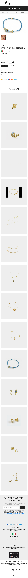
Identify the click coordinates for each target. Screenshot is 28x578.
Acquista (4, 65)
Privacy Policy (9, 563)
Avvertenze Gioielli (16, 564)
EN (16, 575)
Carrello (12, 65)
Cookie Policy (3, 563)
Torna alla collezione (6, 68)
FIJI (11, 12)
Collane (16, 12)
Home (3, 12)
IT (13, 575)
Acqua (7, 12)
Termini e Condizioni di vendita (19, 563)
